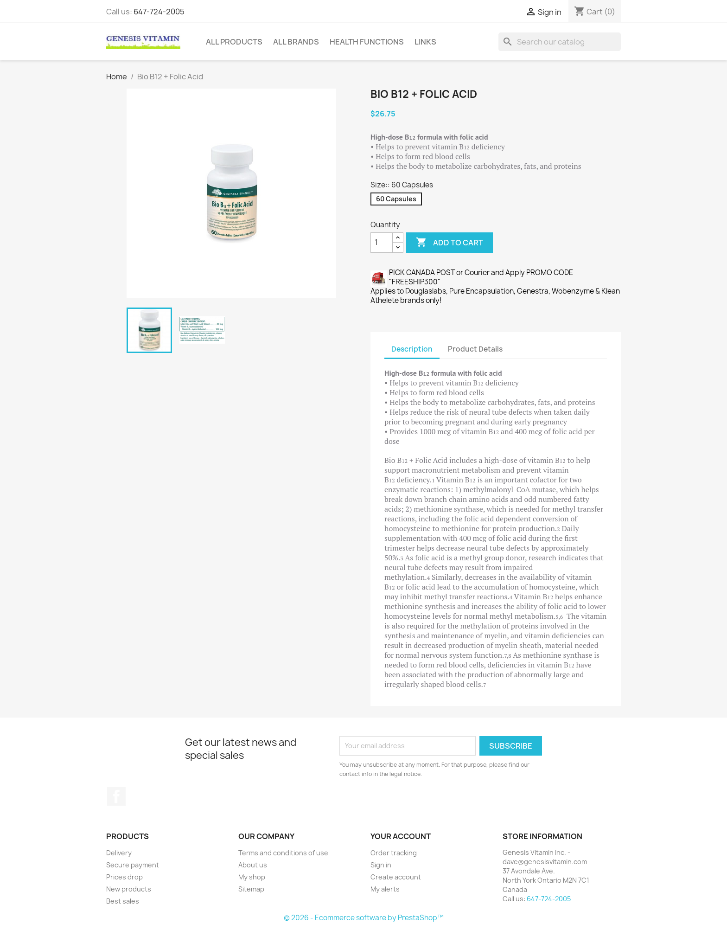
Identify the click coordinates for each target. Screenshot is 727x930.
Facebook (116, 796)
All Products (234, 42)
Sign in (380, 864)
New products (128, 889)
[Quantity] (381, 242)
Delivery (119, 852)
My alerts (385, 889)
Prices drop (124, 876)
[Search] (559, 41)
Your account (400, 836)
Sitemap (251, 889)
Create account (395, 876)
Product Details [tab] (475, 349)
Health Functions (367, 42)
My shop (251, 876)
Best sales (122, 901)
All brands (296, 42)
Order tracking (393, 852)
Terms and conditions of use (283, 852)
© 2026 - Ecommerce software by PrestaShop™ (364, 918)
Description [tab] (412, 349)
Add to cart (449, 243)
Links (425, 42)
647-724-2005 (159, 11)
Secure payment (132, 864)
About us (252, 864)
